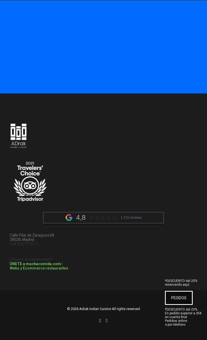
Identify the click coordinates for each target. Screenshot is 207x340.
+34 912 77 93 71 (24, 244)
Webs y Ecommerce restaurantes (39, 268)
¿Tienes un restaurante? (35, 261)
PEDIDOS (179, 298)
